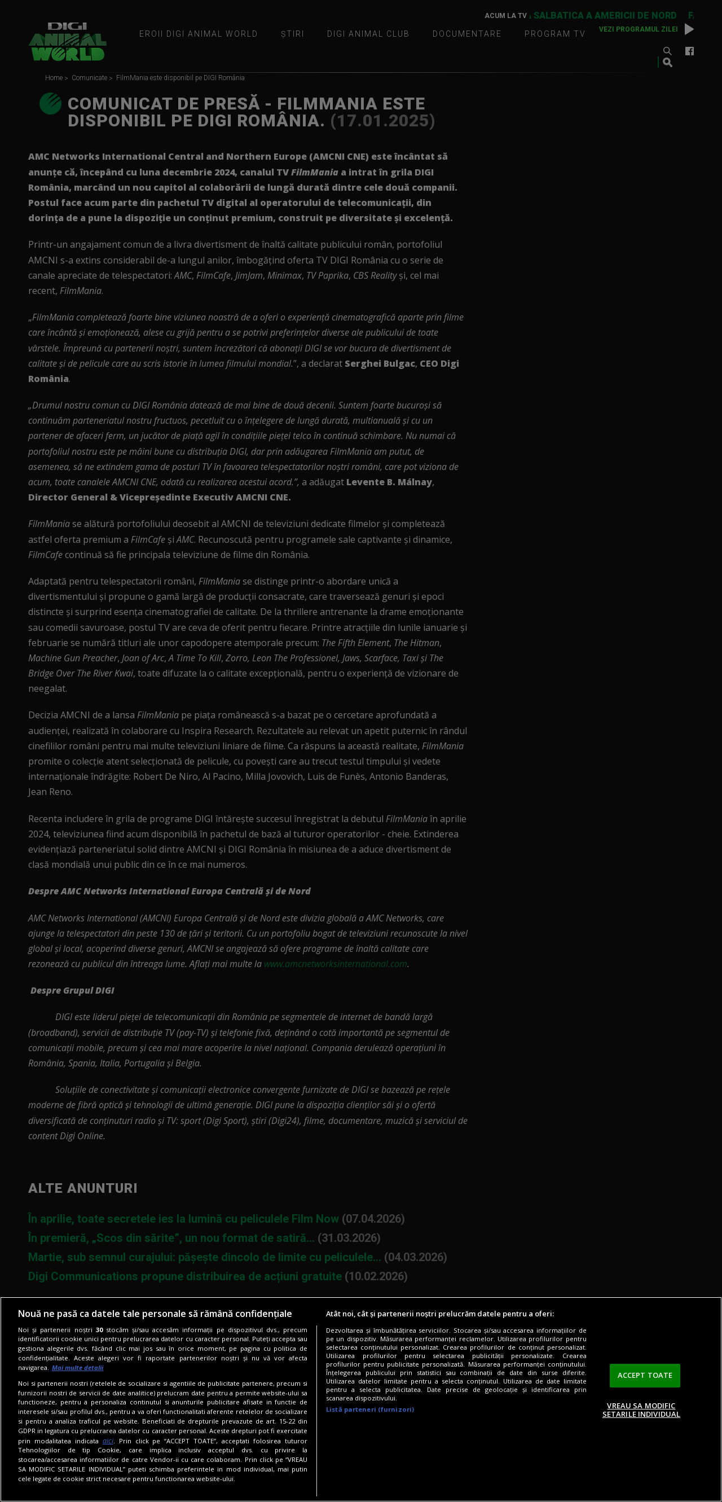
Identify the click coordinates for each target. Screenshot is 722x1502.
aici (108, 1441)
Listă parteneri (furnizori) (370, 1409)
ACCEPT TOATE (645, 1375)
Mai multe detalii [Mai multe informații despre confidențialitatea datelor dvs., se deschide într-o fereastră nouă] (77, 1367)
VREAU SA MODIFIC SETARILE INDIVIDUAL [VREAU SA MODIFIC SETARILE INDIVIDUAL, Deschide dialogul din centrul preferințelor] (641, 1410)
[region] (361, 1399)
